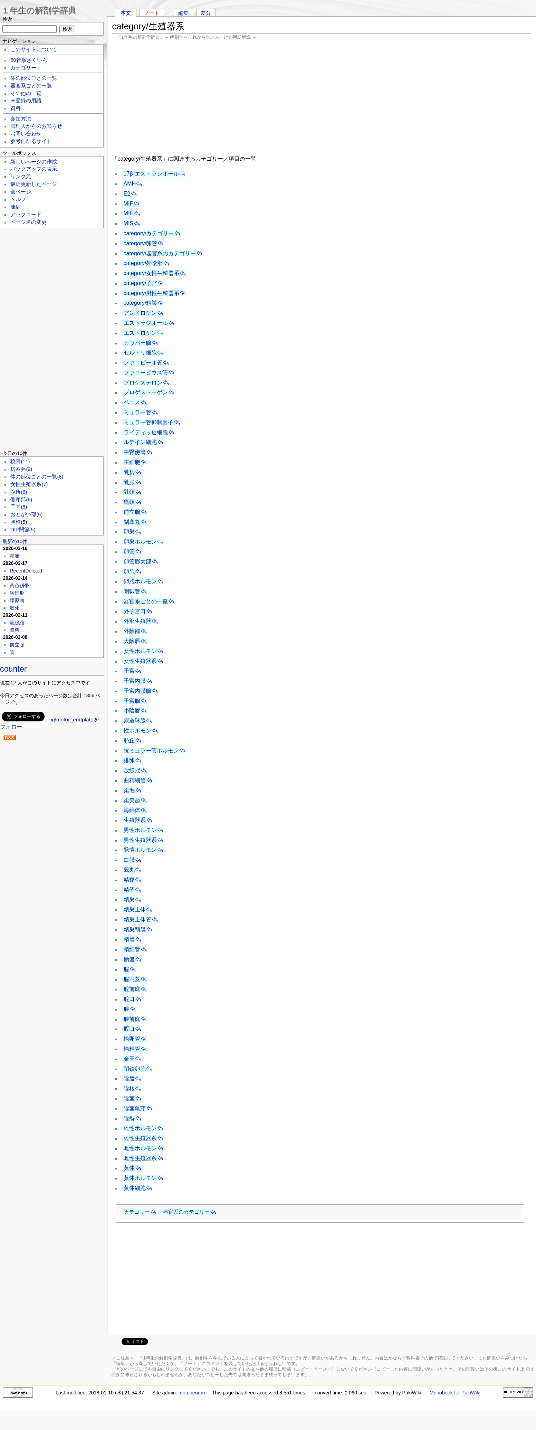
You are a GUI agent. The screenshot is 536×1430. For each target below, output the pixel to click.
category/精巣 (140, 303)
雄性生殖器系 (140, 1138)
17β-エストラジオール (151, 174)
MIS (128, 223)
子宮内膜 (135, 681)
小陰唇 (132, 710)
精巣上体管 (137, 919)
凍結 (15, 207)
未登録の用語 (25, 100)
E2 (127, 194)
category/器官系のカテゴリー (160, 253)
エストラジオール (146, 323)
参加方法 (20, 119)
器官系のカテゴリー (186, 1212)
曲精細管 (135, 780)
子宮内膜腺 (137, 691)
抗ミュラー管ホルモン (151, 751)
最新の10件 (14, 541)
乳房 (129, 472)
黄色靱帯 (19, 585)
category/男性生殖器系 (152, 293)
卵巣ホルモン (140, 541)
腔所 (18, 492)
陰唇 (129, 1078)
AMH (130, 184)
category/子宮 (140, 283)
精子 (129, 890)
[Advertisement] (322, 96)
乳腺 (129, 482)
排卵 (129, 760)
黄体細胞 (135, 1188)
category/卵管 (140, 243)
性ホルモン (137, 730)
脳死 (14, 607)
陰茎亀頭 (135, 1108)
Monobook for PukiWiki (455, 1392)
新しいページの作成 (33, 161)
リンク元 (20, 176)
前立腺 (132, 512)
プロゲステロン (143, 383)
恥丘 (129, 741)
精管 (129, 939)
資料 (15, 108)
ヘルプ (18, 199)
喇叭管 (132, 591)
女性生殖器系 (140, 661)
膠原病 (17, 600)
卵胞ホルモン (140, 581)
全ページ (20, 192)
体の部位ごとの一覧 (33, 78)
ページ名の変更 (28, 222)
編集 (183, 13)
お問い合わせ (25, 133)
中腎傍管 (135, 452)
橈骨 (20, 461)
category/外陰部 (143, 263)
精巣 (129, 899)
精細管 (132, 949)
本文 (126, 13)
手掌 (18, 507)
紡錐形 (17, 593)
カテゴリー (137, 1212)
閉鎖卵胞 (135, 1069)
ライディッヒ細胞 (146, 432)
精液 (14, 556)
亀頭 (129, 502)
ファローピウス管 (146, 373)
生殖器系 (135, 820)
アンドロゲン (140, 313)
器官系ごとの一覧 (146, 601)
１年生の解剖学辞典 (38, 10)
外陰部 (132, 631)
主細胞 (132, 462)
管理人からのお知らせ (36, 126)
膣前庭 (132, 1019)
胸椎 (18, 522)
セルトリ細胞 (140, 353)
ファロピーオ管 (143, 363)
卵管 (129, 552)
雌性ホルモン (140, 1148)
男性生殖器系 (140, 840)
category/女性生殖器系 (152, 273)
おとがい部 (26, 514)
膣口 (129, 1029)
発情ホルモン (140, 850)
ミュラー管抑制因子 (148, 422)
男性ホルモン (140, 830)
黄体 (129, 1168)
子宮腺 (132, 701)
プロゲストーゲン (146, 392)
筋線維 (17, 622)
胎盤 (129, 959)
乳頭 (129, 492)
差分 (206, 13)
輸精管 (132, 1049)
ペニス (132, 402)
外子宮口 (135, 611)
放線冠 (132, 770)
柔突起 (132, 800)
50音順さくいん (28, 60)
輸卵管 (132, 1039)
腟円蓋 (132, 979)
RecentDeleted (26, 571)
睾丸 (129, 870)
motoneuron (192, 1392)
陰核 (129, 1088)
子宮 (129, 671)
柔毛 (129, 790)
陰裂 (129, 1118)
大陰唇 (132, 641)
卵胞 (129, 572)
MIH (129, 213)
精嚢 (129, 880)
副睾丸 (132, 522)
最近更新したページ (33, 184)
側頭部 (21, 499)
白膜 (129, 860)
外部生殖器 (137, 621)
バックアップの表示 (33, 169)
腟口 (129, 999)
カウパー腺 (137, 343)
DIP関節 (22, 529)
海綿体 (132, 810)
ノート (152, 13)
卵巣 (129, 531)
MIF (128, 204)
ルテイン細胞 (140, 442)
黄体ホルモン (140, 1178)
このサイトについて (33, 49)
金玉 (129, 1059)
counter (13, 668)
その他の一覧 (25, 93)
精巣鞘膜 (135, 929)
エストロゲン (140, 333)
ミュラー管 (137, 412)
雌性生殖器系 (140, 1158)
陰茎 (129, 1098)
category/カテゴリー (149, 233)
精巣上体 (135, 909)
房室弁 (21, 469)
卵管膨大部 (137, 562)
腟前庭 (132, 989)
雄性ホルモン (140, 1128)
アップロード (25, 214)
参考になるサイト (31, 141)
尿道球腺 (135, 720)
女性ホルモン (140, 651)
